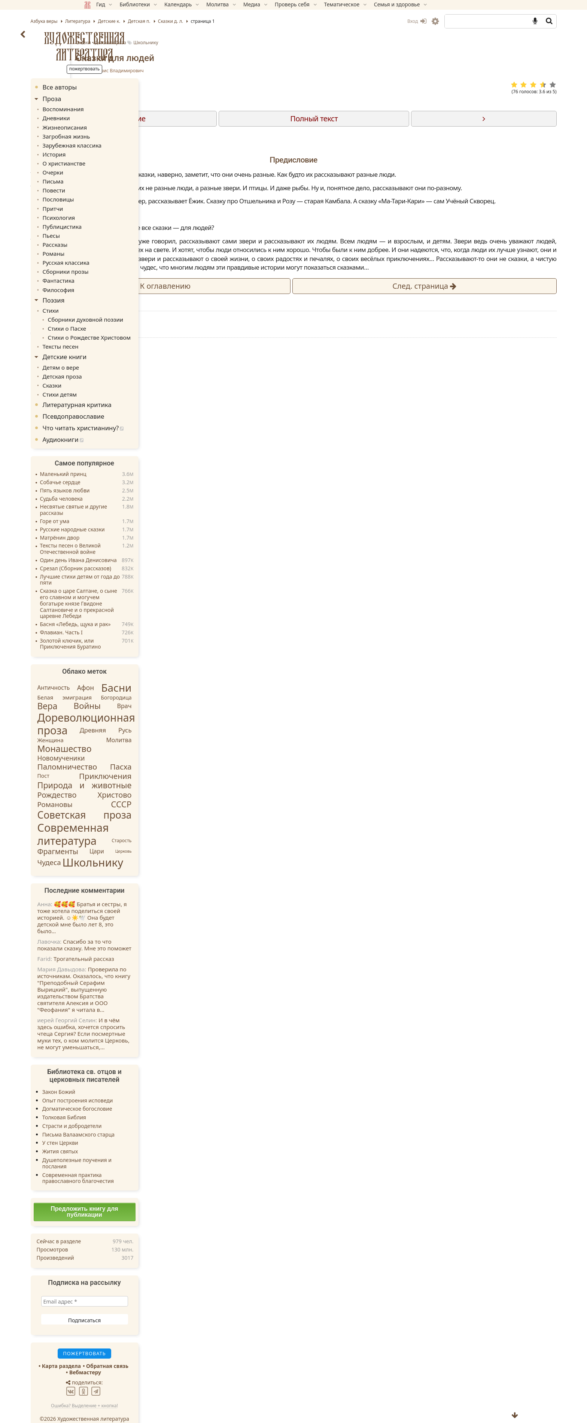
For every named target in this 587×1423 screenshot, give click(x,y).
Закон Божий (111, 1076)
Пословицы (110, 193)
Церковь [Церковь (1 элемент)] (176, 836)
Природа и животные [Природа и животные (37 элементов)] (138, 770)
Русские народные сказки (125, 515)
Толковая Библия (117, 1102)
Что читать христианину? (134, 413)
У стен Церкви (113, 1128)
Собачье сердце (113, 468)
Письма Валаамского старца (131, 1119)
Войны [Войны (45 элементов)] (140, 691)
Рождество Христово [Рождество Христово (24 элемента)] (138, 780)
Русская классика (117, 253)
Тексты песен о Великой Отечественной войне (123, 534)
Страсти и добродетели (125, 1111)
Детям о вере (113, 353)
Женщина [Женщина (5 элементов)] (104, 725)
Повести (106, 185)
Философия (110, 279)
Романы (106, 245)
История (106, 151)
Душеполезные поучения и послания (130, 1148)
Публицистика (114, 219)
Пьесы (104, 228)
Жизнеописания (116, 125)
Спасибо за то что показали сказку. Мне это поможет (138, 930)
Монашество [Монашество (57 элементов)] (118, 734)
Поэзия (107, 289)
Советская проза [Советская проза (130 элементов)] (138, 800)
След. (429, 339)
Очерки (105, 168)
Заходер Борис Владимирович (289, 71)
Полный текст (377, 118)
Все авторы (113, 87)
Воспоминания (115, 108)
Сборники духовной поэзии (136, 308)
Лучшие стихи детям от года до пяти (133, 565)
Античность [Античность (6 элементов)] (107, 673)
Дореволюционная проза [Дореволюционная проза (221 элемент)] (139, 709)
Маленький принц (116, 459)
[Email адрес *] (137, 1286)
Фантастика (110, 270)
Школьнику (325, 42)
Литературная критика (130, 390)
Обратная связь (161, 1351)
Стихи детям (112, 379)
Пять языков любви (118, 476)
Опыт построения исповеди (130, 1085)
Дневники (108, 117)
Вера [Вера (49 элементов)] (101, 691)
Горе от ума (108, 507)
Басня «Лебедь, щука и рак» (128, 610)
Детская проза (289, 42)
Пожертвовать (228, 524)
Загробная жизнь (118, 134)
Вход (363, 21)
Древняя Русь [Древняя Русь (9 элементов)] (159, 715)
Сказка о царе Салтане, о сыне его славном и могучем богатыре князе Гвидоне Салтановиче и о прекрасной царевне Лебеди (131, 589)
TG (370, 537)
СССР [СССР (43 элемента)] (174, 789)
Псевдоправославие (127, 401)
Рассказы (107, 236)
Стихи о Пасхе (119, 316)
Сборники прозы (117, 262)
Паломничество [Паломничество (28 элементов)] (120, 752)
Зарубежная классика (123, 142)
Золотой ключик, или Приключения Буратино (123, 629)
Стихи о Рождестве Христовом (139, 325)
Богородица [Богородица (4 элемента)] (169, 682)
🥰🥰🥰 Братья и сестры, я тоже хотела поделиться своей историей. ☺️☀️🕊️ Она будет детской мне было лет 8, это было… (135, 902)
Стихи (103, 299)
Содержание (264, 118)
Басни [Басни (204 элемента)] (170, 673)
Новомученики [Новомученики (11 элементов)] (114, 743)
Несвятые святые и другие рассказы (126, 495)
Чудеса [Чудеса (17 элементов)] (102, 848)
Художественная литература (138, 46)
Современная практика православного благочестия (131, 1163)
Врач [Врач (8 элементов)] (177, 691)
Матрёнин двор (113, 523)
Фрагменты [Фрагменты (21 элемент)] (111, 837)
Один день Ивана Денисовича (131, 546)
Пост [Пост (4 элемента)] (97, 760)
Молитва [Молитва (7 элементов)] (172, 725)
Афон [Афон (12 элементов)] (138, 672)
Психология (111, 211)
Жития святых (113, 1136)
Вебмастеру (138, 1357)
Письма (105, 176)
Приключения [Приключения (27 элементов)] (159, 761)
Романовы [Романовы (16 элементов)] (108, 789)
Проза (105, 98)
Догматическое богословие (130, 1094)
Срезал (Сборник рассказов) (128, 553)
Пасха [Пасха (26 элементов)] (174, 752)
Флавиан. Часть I (114, 618)
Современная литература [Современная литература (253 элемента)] (126, 819)
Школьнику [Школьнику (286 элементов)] (146, 847)
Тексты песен (112, 333)
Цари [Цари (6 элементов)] (150, 836)
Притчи (105, 202)
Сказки (262, 42)
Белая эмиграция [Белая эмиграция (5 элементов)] (118, 682)
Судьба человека (114, 484)
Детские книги (118, 344)
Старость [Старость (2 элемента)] (175, 825)
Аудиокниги (114, 425)
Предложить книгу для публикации (137, 1197)
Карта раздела (114, 1351)
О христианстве (116, 159)
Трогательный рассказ (137, 943)
